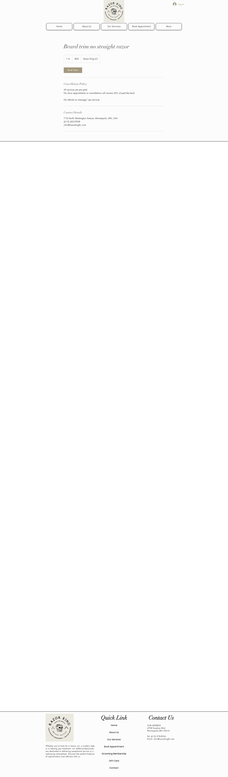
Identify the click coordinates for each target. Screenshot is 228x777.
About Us (114, 732)
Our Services (114, 739)
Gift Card (114, 760)
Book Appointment (114, 746)
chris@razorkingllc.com (164, 739)
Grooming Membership (114, 753)
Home (114, 725)
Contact (114, 767)
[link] (73, 70)
